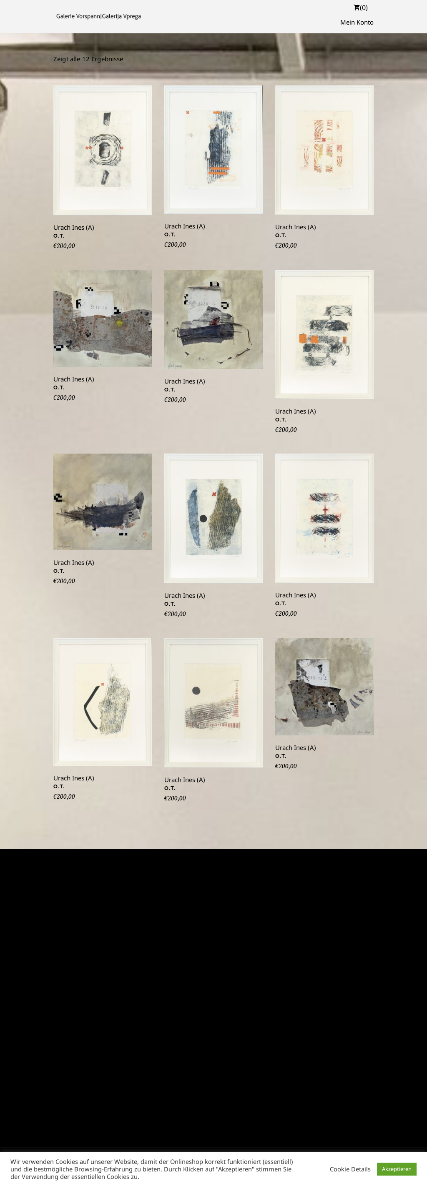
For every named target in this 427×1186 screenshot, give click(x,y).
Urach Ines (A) (73, 227)
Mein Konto (357, 22)
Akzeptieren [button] (397, 1169)
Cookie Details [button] (350, 1169)
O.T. (59, 236)
